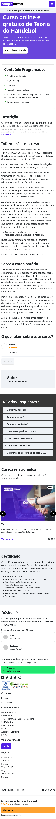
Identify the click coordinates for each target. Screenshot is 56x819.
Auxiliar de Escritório (10, 732)
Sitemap (4, 777)
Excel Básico (6, 715)
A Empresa (6, 760)
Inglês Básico (7, 722)
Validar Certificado (9, 767)
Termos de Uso (7, 773)
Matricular (8, 810)
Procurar (5, 764)
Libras (4, 728)
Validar (6, 746)
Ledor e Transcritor (9, 712)
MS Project (6, 735)
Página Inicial (7, 757)
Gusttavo (6, 702)
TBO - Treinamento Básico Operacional (18, 719)
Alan (4, 698)
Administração (7, 725)
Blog (3, 770)
